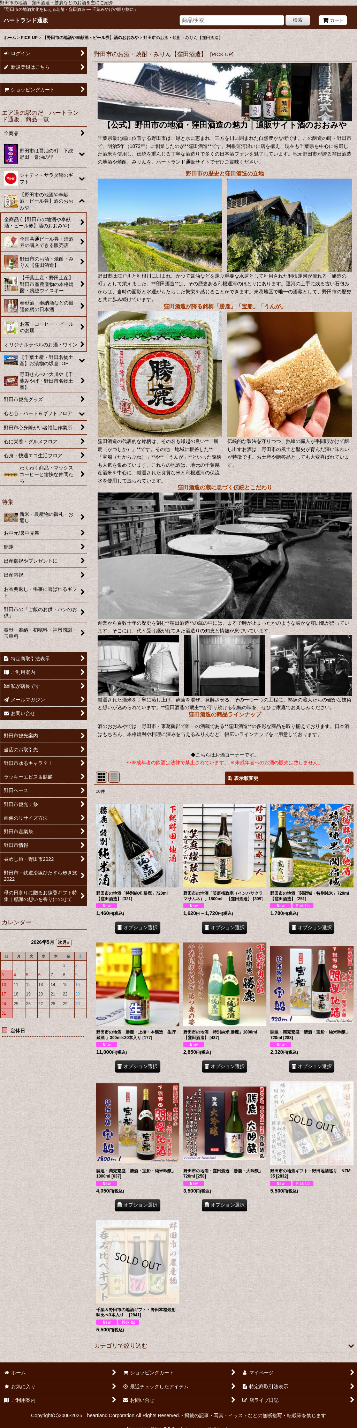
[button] (224, 1345)
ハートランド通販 (25, 20)
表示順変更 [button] (243, 778)
